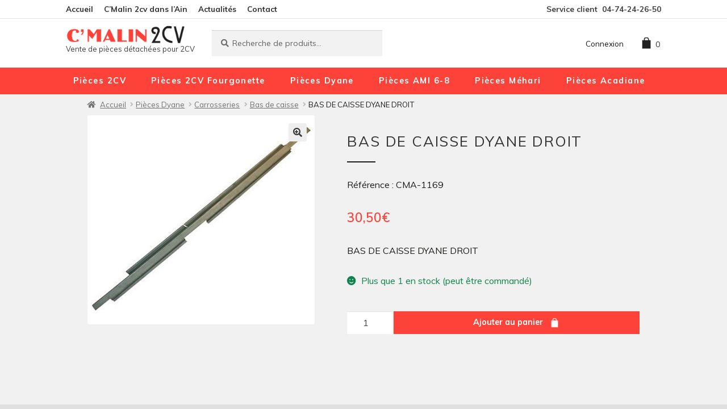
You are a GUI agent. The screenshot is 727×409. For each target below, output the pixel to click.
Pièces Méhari (508, 81)
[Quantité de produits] (369, 322)
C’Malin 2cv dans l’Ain (145, 9)
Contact (262, 9)
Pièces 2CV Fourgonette (208, 81)
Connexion (605, 43)
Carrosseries (217, 104)
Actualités (217, 9)
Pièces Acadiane (605, 81)
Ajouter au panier (508, 322)
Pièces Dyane (322, 81)
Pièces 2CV (99, 81)
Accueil (79, 9)
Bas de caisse (274, 104)
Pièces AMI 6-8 (414, 81)
